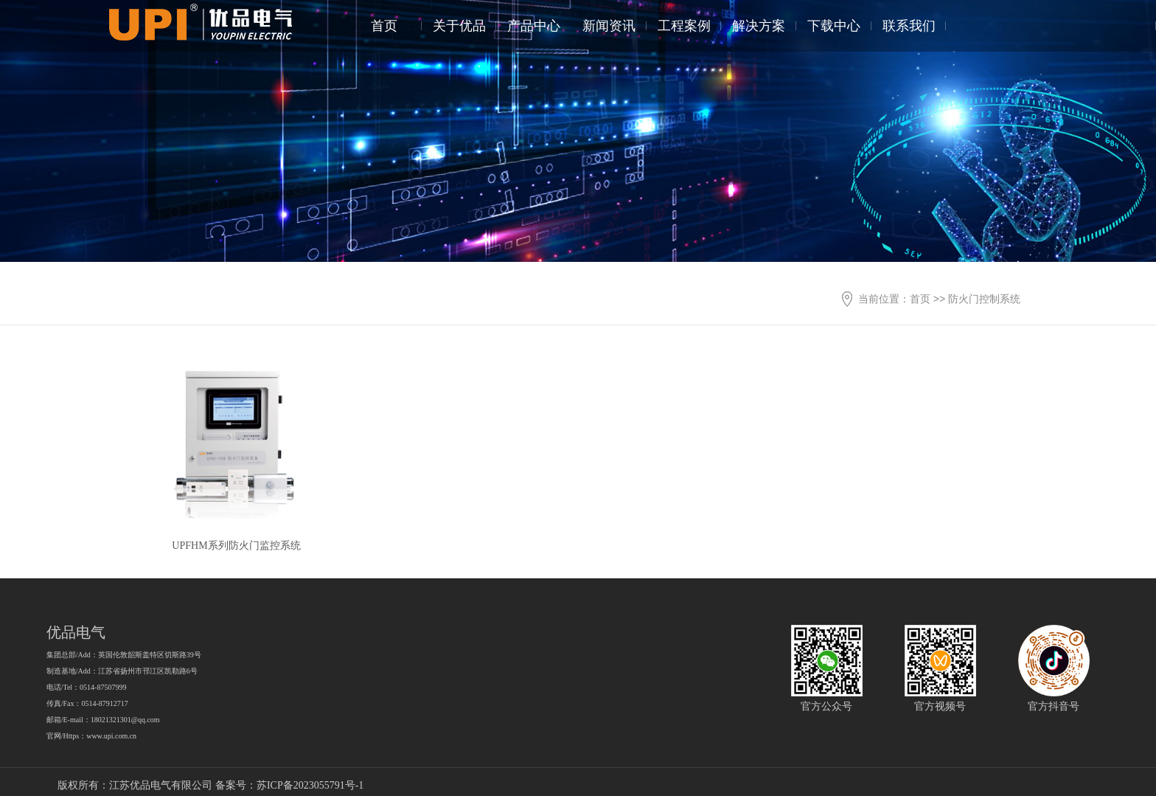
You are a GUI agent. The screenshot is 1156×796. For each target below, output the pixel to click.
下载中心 (833, 25)
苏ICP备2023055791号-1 (310, 785)
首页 (384, 25)
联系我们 (909, 25)
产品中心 (533, 25)
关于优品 (459, 25)
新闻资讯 (609, 25)
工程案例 (684, 25)
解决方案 (758, 25)
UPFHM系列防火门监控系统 (236, 545)
